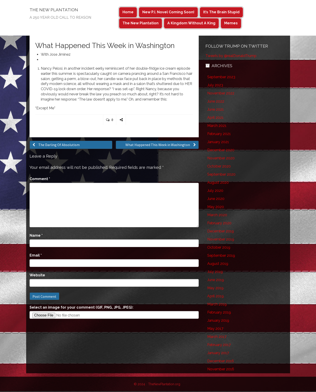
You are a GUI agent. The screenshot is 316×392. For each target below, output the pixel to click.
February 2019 (219, 312)
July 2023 (215, 85)
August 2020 (218, 182)
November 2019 (220, 239)
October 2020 (219, 166)
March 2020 (217, 215)
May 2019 (215, 288)
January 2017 (218, 353)
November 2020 (221, 158)
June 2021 (215, 109)
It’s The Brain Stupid (221, 12)
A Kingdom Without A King (191, 23)
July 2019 (215, 272)
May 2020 (215, 207)
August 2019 (217, 263)
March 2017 (216, 337)
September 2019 (221, 255)
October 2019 (218, 247)
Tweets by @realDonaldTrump (230, 56)
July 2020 (215, 190)
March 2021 (216, 126)
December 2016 (220, 361)
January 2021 (218, 142)
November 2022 (220, 93)
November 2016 (220, 369)
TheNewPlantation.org (164, 384)
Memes (231, 23)
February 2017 (219, 345)
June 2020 (215, 199)
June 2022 (215, 101)
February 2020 (219, 223)
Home (128, 12)
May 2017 (215, 328)
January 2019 (218, 320)
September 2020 (221, 174)
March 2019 (217, 304)
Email (36, 255)
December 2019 (220, 231)
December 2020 (220, 150)
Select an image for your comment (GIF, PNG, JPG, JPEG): (81, 307)
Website (37, 275)
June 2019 (215, 280)
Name (36, 235)
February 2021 (219, 134)
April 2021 (215, 117)
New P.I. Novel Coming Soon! (168, 12)
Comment (40, 179)
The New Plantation (140, 23)
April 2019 (215, 296)
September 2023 (221, 77)
